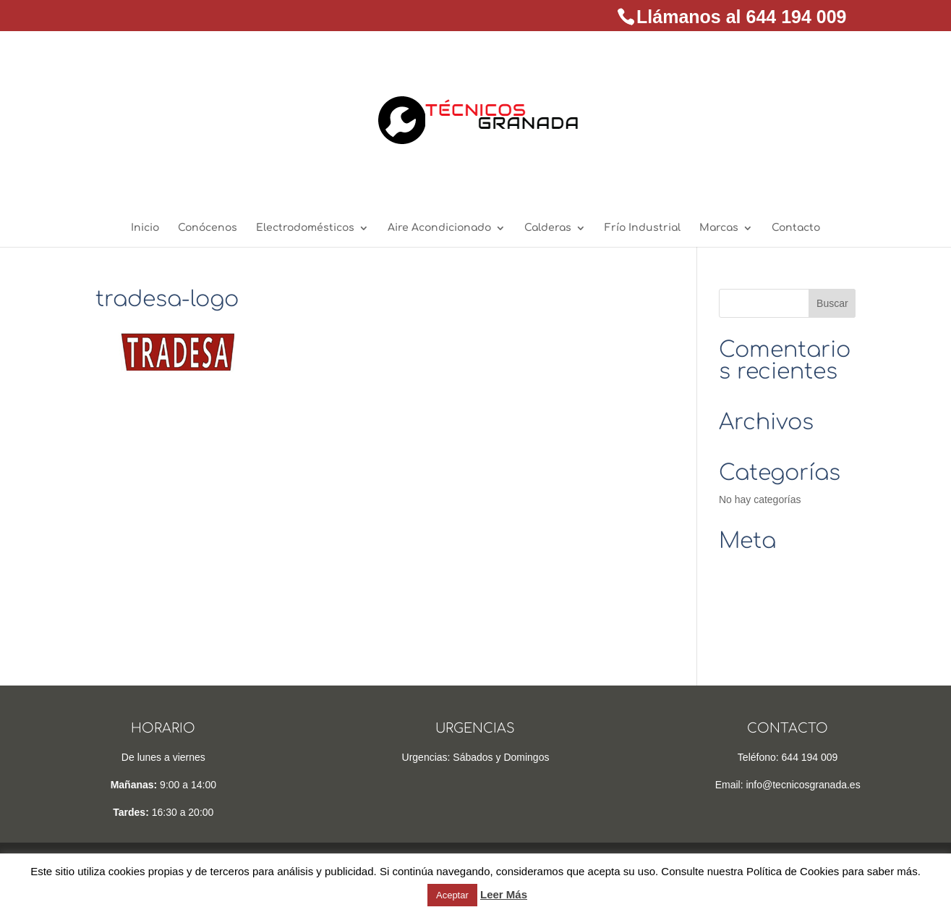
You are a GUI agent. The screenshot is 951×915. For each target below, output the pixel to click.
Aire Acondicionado (439, 228)
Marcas (718, 228)
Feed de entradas (758, 590)
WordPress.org (752, 634)
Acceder (737, 567)
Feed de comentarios (766, 611)
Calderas (547, 228)
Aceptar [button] (452, 895)
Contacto (796, 228)
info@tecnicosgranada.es (803, 784)
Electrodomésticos (305, 228)
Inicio (145, 228)
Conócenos (207, 228)
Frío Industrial (643, 228)
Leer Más (503, 894)
